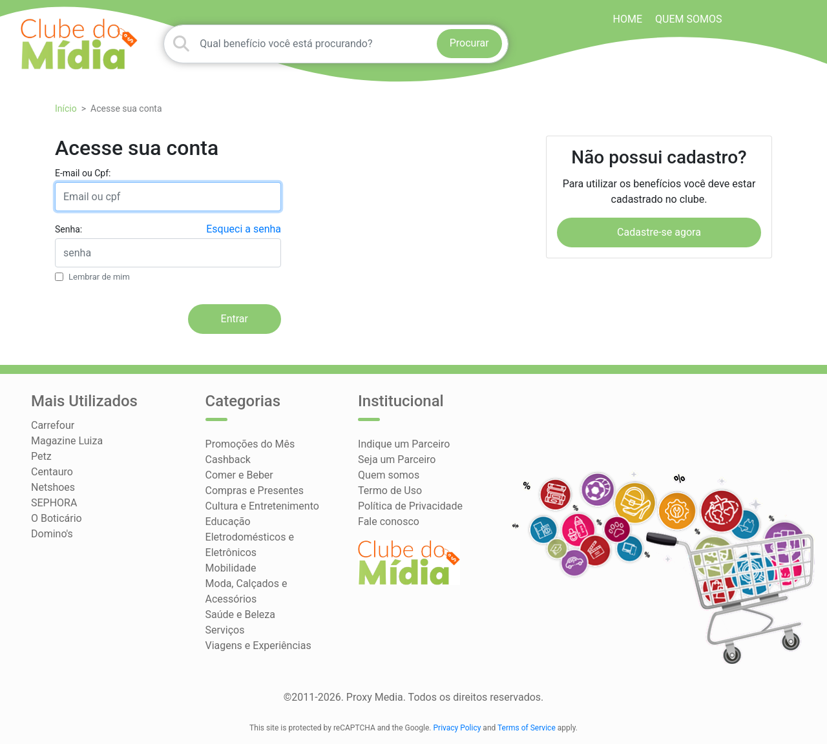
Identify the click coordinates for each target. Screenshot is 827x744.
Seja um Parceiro (396, 459)
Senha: (68, 229)
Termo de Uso (390, 490)
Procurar (469, 43)
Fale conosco (388, 521)
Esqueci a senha (243, 229)
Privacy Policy (457, 727)
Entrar (234, 319)
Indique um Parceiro (404, 444)
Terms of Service (526, 727)
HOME (627, 19)
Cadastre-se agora (659, 232)
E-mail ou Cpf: (82, 173)
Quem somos (688, 19)
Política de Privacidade (410, 506)
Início (66, 108)
